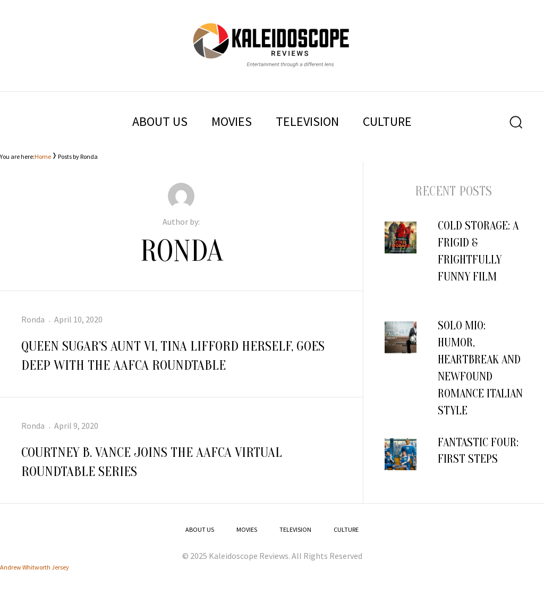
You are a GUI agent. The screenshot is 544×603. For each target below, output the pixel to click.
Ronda (33, 319)
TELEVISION (307, 121)
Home (43, 156)
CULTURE (387, 121)
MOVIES (231, 121)
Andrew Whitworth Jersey (34, 567)
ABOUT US (160, 121)
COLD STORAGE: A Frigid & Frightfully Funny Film (478, 260)
